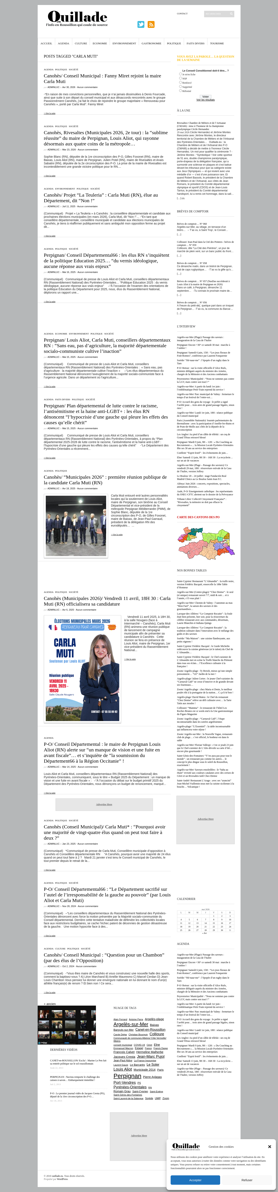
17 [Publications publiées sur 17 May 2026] (230, 923)
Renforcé (187, 82)
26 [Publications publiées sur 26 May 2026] (189, 930)
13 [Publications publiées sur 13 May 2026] (197, 923)
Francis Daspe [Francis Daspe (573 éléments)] (161, 1048)
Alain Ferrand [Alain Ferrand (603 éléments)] (120, 1019)
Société (73, 69)
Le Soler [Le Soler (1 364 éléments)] (153, 1064)
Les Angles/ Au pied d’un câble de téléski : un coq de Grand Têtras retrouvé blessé (203, 436)
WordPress (62, 1179)
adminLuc (54, 87)
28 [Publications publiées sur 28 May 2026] (206, 930)
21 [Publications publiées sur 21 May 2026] (206, 927)
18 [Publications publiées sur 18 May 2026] (181, 927)
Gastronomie (151, 43)
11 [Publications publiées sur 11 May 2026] (181, 923)
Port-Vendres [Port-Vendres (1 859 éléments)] (125, 1082)
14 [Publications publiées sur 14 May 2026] (206, 923)
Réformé (186, 91)
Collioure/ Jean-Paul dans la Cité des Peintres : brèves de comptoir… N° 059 (205, 243)
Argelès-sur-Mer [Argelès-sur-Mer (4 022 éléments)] (131, 1024)
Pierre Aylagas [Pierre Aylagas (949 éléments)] (152, 1077)
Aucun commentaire (87, 87)
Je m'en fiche (189, 74)
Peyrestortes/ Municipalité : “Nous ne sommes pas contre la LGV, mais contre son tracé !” (205, 380)
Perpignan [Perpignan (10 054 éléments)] (127, 1075)
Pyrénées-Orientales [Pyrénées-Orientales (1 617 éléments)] (130, 1087)
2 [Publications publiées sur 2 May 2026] (221, 916)
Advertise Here (104, 804)
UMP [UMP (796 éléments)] (158, 1098)
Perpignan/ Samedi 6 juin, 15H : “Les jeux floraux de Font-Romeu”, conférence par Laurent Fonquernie (203, 354)
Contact (182, 13)
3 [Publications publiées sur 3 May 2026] (230, 916)
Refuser (247, 1180)
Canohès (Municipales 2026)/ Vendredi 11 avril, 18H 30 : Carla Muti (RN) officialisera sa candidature (107, 601)
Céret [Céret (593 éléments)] (149, 1045)
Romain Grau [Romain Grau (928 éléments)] (122, 1091)
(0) (183, 198)
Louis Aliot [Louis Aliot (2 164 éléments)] (123, 1069)
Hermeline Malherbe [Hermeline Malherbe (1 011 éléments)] (149, 1052)
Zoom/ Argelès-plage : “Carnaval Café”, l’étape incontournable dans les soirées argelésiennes (201, 720)
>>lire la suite (50, 113)
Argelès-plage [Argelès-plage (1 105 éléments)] (154, 1019)
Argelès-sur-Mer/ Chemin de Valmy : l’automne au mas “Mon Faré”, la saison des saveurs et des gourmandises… (205, 606)
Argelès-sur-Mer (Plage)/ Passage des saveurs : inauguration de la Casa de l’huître (200, 339)
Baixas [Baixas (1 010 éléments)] (154, 1025)
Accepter (195, 1180)
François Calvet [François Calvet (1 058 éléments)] (124, 1052)
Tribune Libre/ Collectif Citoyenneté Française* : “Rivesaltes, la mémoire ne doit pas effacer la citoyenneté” (201, 502)
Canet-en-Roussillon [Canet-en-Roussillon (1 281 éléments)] (150, 1029)
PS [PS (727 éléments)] (139, 1083)
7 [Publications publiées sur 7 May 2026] (205, 919)
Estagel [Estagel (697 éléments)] (139, 1048)
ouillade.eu (57, 1176)
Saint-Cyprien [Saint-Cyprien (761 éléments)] (140, 1091)
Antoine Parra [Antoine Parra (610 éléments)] (136, 1019)
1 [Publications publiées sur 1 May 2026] (213, 916)
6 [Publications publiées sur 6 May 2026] (197, 919)
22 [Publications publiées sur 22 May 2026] (214, 927)
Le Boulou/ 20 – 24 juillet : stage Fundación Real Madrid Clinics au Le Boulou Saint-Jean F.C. (201, 478)
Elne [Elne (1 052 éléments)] (157, 1044)
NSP (184, 78)
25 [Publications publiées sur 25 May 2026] (181, 930)
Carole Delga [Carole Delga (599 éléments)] (120, 1034)
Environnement (124, 43)
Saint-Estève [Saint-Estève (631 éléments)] (156, 1091)
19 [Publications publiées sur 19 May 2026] (189, 927)
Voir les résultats (205, 99)
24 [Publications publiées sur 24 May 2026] (230, 927)
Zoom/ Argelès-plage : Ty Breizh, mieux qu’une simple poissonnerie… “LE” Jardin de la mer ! (204, 672)
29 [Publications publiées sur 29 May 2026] (214, 930)
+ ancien (50, 1004)
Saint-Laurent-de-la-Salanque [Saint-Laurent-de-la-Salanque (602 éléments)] (129, 1098)
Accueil (46, 43)
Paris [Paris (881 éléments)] (160, 1069)
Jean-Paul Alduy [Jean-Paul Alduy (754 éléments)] (123, 1060)
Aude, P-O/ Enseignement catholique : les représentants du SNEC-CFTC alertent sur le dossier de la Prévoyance (205, 493)
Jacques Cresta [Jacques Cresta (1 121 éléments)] (124, 1056)
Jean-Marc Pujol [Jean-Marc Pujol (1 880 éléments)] (150, 1056)
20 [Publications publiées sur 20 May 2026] (197, 927)
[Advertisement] (104, 315)
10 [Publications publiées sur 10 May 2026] (230, 919)
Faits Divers (195, 43)
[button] (270, 1147)
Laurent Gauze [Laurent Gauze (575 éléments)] (121, 1065)
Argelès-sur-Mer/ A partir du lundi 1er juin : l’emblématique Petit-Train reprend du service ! (201, 388)
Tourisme (217, 43)
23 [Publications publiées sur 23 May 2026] (222, 927)
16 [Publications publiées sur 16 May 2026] (222, 923)
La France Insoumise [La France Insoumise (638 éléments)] (145, 1060)
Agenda (63, 43)
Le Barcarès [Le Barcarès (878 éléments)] (137, 1064)
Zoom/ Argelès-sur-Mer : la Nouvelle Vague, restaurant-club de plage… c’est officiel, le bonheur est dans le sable (205, 737)
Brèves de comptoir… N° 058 (192, 263)
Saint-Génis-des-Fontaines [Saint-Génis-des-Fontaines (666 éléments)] (128, 1095)
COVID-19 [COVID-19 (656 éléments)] (139, 1045)
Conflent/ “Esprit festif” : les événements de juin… (202, 452)
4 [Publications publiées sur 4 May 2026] (181, 919)
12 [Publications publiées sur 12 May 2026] (189, 923)
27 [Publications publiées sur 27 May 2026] (197, 930)
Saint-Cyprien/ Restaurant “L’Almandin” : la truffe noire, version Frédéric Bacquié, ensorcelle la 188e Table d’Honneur (205, 584)
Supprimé (187, 86)
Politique (174, 43)
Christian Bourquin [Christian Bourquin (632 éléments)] (138, 1034)
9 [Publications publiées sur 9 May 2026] (221, 919)
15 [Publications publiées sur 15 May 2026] (214, 923)
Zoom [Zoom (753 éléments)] (166, 1098)
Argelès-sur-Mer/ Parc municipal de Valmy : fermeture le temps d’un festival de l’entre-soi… (205, 396)
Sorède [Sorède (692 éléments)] (149, 1098)
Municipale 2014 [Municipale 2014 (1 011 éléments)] (144, 1069)
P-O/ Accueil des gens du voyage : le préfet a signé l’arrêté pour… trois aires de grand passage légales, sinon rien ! (205, 405)
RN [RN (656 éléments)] (150, 1087)
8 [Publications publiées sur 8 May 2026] (213, 919)
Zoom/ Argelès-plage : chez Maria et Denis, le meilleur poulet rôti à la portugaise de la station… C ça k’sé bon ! (205, 691)
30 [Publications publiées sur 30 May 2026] (222, 930)
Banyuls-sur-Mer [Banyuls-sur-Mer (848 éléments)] (124, 1029)
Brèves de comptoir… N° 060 (192, 223)
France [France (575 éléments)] (148, 1048)
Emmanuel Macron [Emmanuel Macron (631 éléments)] (123, 1048)
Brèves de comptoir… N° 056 (192, 302)
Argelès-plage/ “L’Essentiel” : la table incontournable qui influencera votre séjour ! (204, 728)
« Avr (204, 933)
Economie (100, 43)
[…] (179, 198)
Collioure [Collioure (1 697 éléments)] (157, 1034)
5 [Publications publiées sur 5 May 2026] (189, 919)
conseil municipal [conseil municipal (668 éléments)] (123, 1044)
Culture (81, 43)
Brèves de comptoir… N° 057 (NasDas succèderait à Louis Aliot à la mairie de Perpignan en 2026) (203, 283)
